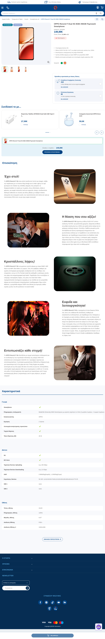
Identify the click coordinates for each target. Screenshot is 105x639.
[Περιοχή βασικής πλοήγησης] (52, 7)
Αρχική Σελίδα (6, 19)
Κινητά (26, 19)
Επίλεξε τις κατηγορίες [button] (9, 582)
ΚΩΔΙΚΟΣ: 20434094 (59, 29)
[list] (40, 19)
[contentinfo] (52, 621)
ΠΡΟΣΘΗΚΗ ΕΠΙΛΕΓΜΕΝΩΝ (52, 152)
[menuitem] (2, 8)
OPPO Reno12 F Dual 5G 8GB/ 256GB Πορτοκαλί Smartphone (75, 25)
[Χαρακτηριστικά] (52, 469)
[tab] (47, 132)
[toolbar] (26, 69)
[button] (96, 13)
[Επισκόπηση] (52, 272)
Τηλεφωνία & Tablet (17, 19)
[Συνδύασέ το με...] (52, 131)
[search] (52, 13)
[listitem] (65, 63)
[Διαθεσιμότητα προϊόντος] (79, 39)
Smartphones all (34, 19)
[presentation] (97, 132)
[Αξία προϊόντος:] (79, 33)
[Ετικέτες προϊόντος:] (26, 25)
